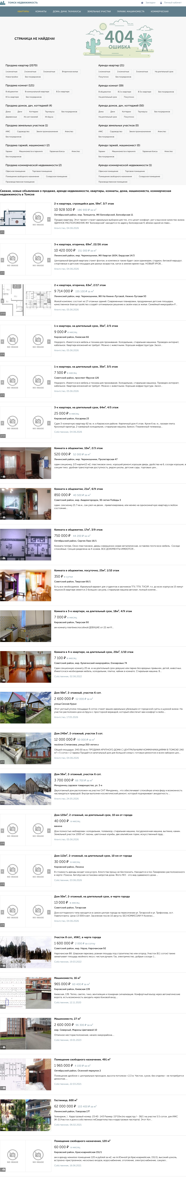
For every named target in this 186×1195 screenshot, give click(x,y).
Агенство (79, 142)
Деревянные (39, 121)
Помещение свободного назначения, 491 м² (82, 1075)
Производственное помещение (22, 197)
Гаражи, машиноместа (130, 11)
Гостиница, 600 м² (65, 1116)
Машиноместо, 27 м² (67, 1034)
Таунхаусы (60, 115)
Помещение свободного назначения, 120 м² (82, 1157)
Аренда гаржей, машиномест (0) (121, 157)
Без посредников (64, 78)
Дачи (24, 115)
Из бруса (11, 127)
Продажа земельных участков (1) (29, 136)
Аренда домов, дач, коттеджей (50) (123, 114)
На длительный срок (109, 78)
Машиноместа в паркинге (35, 164)
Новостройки (39, 78)
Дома (9, 115)
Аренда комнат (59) (113, 87)
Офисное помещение (17, 185)
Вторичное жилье (15, 78)
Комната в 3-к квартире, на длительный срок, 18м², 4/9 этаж (93, 627)
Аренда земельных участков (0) (121, 136)
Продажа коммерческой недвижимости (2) (37, 179)
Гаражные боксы (65, 164)
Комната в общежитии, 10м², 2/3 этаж (78, 464)
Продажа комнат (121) (22, 87)
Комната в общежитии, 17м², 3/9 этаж (78, 545)
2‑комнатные (35, 72)
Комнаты (40, 11)
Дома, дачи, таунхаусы (67, 11)
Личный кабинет (171, 3)
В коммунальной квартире (42, 93)
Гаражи (10, 164)
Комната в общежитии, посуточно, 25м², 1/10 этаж (86, 586)
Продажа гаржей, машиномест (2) (30, 157)
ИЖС (9, 142)
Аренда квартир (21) (113, 65)
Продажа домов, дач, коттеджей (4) (31, 108)
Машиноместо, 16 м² (67, 994)
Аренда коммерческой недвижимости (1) (128, 179)
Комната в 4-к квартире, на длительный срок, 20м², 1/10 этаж (93, 668)
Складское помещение (63, 191)
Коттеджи (40, 115)
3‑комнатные (57, 72)
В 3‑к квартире (14, 99)
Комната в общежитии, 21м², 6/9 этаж (78, 505)
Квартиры (23, 11)
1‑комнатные (13, 72)
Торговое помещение (48, 185)
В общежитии (13, 93)
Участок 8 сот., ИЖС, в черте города (77, 953)
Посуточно (133, 78)
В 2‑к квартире (71, 93)
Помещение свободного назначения (24, 191)
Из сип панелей (61, 121)
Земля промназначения (55, 142)
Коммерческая (159, 11)
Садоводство (27, 142)
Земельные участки (99, 11)
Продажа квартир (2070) (24, 65)
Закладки (148, 3)
